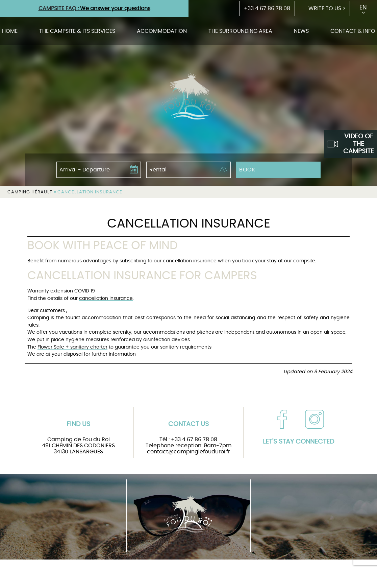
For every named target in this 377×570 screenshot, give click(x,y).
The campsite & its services (77, 31)
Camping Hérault (29, 192)
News (301, 31)
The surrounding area (240, 31)
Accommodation (162, 31)
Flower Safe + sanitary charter (72, 347)
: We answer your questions (94, 8)
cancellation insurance (106, 298)
